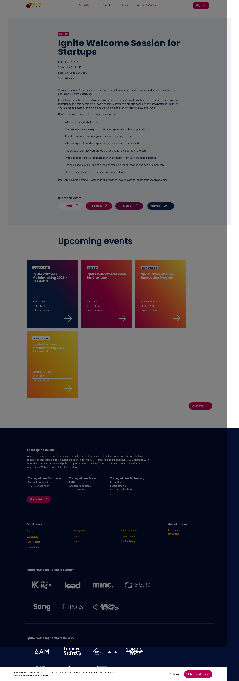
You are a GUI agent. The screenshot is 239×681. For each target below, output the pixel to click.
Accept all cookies (206, 674)
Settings (180, 674)
